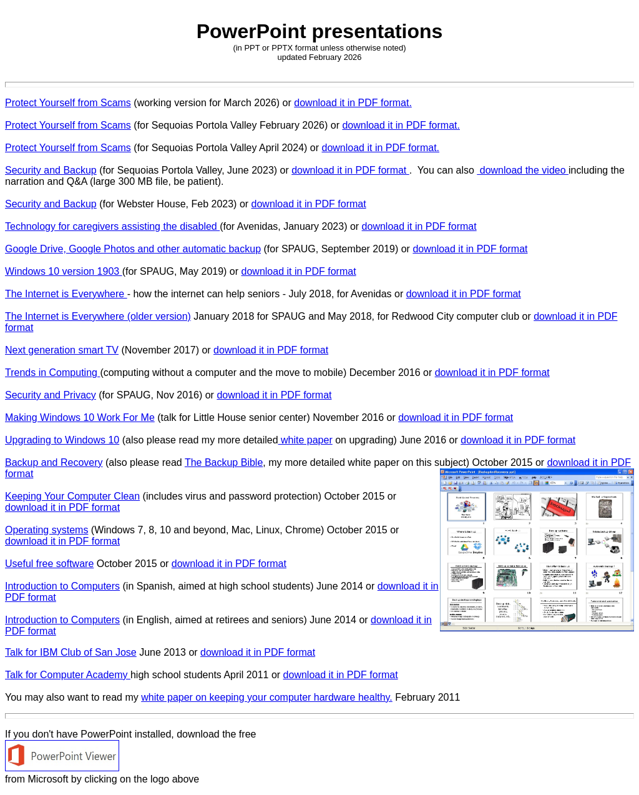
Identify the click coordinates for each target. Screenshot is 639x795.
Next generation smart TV (62, 350)
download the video (522, 170)
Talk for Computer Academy (67, 674)
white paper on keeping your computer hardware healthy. (267, 697)
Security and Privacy (50, 395)
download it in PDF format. (353, 102)
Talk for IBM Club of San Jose (71, 652)
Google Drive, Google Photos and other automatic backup (133, 249)
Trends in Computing (52, 372)
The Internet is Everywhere (66, 294)
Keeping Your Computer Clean (72, 496)
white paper (305, 440)
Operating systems (46, 530)
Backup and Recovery (54, 462)
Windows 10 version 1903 (63, 271)
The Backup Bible (224, 462)
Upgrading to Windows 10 (62, 440)
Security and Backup (51, 170)
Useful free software (49, 563)
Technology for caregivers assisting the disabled (112, 226)
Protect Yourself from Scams (68, 102)
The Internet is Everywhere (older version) (98, 316)
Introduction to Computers (62, 586)
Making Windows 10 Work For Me (80, 417)
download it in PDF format (350, 170)
